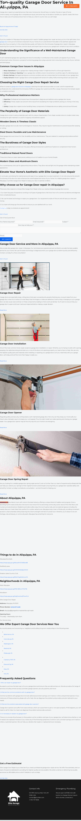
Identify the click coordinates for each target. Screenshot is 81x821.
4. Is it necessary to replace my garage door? (14, 715)
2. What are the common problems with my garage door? (18, 693)
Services (36, 6)
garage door (4, 42)
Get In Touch (4, 36)
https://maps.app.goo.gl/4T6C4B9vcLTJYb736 (14, 590)
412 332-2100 (4, 779)
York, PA (6, 675)
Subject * (68, 222)
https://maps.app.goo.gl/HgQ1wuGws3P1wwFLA (15, 597)
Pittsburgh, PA (8, 654)
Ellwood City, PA (9, 665)
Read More (3, 311)
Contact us (3, 208)
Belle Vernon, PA (9, 635)
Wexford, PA (8, 649)
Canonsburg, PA (9, 640)
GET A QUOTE (6, 240)
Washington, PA (9, 645)
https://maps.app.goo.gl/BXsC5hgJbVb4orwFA (14, 578)
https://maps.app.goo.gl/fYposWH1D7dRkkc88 (14, 564)
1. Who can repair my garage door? (11, 684)
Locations (46, 6)
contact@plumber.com (36, 798)
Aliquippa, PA (4, 503)
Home (29, 6)
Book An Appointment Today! (9, 26)
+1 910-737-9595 (34, 801)
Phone (2, 236)
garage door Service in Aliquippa (21, 86)
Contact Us (57, 6)
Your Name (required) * (7, 222)
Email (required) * (39, 222)
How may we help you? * (27, 225)
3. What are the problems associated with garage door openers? (20, 705)
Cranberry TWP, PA (10, 661)
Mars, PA (6, 670)
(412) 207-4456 (16, 608)
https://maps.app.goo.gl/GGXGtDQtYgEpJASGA (15, 571)
